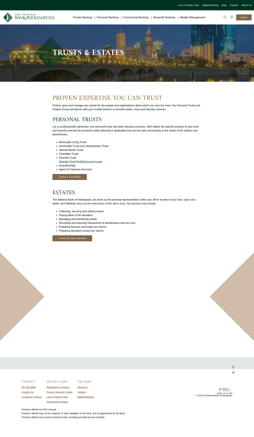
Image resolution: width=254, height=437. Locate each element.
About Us (247, 5)
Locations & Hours (32, 397)
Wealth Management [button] (192, 17)
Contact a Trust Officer (69, 177)
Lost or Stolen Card (188, 5)
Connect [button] (28, 382)
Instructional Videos (57, 402)
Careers (234, 5)
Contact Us (28, 392)
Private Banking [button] (82, 17)
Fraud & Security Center (60, 392)
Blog (224, 5)
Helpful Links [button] (57, 382)
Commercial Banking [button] (136, 17)
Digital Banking (210, 5)
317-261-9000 (29, 387)
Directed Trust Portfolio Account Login (80, 161)
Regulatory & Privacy (58, 387)
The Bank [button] (84, 382)
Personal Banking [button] (107, 17)
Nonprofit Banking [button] (164, 17)
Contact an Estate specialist (72, 238)
